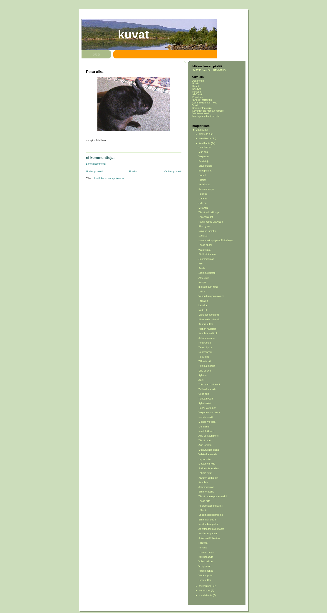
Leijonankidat (205, 217)
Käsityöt (196, 89)
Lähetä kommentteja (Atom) (108, 178)
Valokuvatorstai (200, 113)
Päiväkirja (197, 97)
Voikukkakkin (205, 561)
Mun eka (203, 152)
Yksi (200, 263)
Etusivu (133, 171)
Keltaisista (204, 184)
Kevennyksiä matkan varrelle (208, 110)
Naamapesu (205, 352)
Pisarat (202, 175)
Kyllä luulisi (204, 403)
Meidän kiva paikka (208, 524)
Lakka (201, 291)
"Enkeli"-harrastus (202, 99)
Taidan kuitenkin (207, 389)
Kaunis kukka (205, 324)
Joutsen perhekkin (208, 477)
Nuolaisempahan (207, 533)
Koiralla (202, 547)
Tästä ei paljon (206, 552)
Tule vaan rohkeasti (209, 384)
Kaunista (203, 482)
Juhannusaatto (206, 338)
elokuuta (204, 134)
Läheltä (202, 510)
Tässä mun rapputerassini (212, 496)
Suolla (201, 268)
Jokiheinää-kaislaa (208, 468)
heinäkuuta (205, 138)
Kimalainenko (205, 570)
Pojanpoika (204, 459)
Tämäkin (203, 300)
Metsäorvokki (205, 417)
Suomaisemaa (206, 259)
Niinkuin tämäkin (207, 231)
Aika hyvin (204, 226)
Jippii (201, 380)
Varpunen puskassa (209, 412)
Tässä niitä (204, 501)
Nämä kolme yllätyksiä (210, 221)
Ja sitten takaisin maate (211, 529)
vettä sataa (204, 249)
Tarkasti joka (205, 347)
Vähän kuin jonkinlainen (211, 296)
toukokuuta (205, 586)
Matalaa (202, 198)
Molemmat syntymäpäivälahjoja (215, 240)
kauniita (202, 305)
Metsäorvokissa (207, 421)
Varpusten (203, 156)
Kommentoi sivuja (202, 108)
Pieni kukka (204, 580)
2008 (199, 129)
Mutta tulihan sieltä (208, 449)
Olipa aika (203, 393)
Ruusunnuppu (206, 189)
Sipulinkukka (205, 165)
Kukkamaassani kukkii (210, 505)
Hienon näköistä (207, 328)
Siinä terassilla (206, 491)
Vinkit (195, 105)
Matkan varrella (206, 463)
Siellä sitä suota (207, 254)
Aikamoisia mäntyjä (209, 319)
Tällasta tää (204, 361)
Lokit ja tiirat (205, 473)
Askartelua (198, 80)
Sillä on (202, 203)
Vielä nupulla (205, 575)
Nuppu (202, 282)
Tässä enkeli (205, 245)
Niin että (203, 542)
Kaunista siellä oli (207, 333)
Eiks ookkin (204, 370)
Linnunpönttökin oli (208, 314)
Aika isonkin (205, 445)
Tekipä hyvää (205, 398)
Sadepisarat (205, 170)
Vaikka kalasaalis (207, 454)
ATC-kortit (197, 94)
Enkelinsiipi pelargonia (210, 514)
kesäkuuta (205, 143)
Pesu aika (203, 356)
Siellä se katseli (206, 272)
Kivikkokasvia (205, 556)
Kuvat (133, 34)
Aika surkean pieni (208, 435)
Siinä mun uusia (207, 519)
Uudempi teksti (94, 171)
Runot (195, 86)
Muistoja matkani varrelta (206, 116)
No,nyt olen (204, 342)
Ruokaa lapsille (206, 365)
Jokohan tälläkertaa (209, 538)
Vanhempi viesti (172, 171)
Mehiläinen (204, 426)
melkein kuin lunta (208, 286)
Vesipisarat (204, 566)
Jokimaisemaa (206, 487)
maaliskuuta (206, 595)
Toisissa (202, 193)
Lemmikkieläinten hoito (204, 102)
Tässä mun (204, 440)
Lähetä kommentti (96, 163)
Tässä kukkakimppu (209, 212)
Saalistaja (203, 161)
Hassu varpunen (207, 408)
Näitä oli (202, 310)
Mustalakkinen (206, 431)
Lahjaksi (203, 235)
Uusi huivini (204, 147)
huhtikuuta (205, 590)
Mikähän (203, 207)
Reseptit (196, 91)
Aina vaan (203, 277)
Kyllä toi (202, 375)
